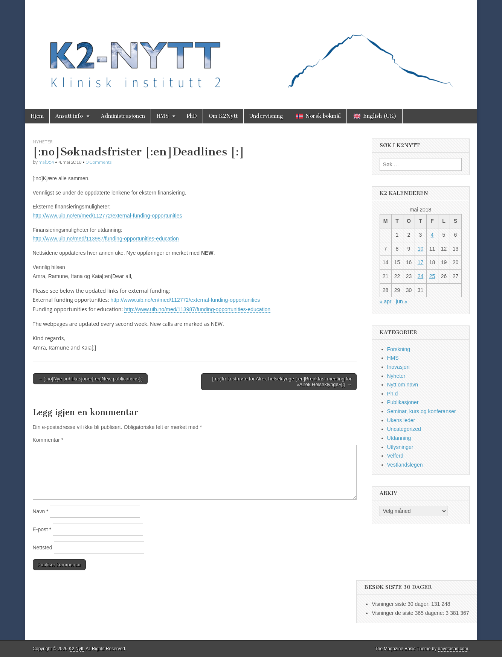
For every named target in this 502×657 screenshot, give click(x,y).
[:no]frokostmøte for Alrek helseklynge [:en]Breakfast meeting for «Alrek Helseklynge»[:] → (282, 382)
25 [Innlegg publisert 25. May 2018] (432, 276)
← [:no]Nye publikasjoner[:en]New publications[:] (90, 379)
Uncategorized (404, 429)
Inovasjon (398, 367)
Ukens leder (401, 420)
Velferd (395, 456)
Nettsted (42, 547)
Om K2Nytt (223, 116)
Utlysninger (400, 447)
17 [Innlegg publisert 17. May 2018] (421, 262)
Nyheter (43, 141)
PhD (192, 116)
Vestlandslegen (405, 465)
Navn (41, 511)
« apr (386, 301)
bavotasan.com (453, 648)
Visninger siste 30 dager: (401, 604)
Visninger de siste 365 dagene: (409, 613)
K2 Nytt (76, 648)
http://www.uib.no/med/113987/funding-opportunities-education (106, 239)
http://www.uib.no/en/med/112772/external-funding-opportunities (107, 216)
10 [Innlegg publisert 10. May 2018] (421, 249)
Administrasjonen (123, 116)
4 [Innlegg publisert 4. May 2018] (432, 235)
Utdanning (399, 438)
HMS (163, 116)
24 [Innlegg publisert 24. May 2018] (421, 276)
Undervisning (266, 116)
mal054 (46, 162)
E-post (42, 529)
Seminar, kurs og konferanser (421, 411)
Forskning (398, 349)
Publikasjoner (403, 402)
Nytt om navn (402, 385)
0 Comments (98, 162)
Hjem (37, 116)
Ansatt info (69, 116)
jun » (401, 301)
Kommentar (48, 440)
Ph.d (392, 394)
